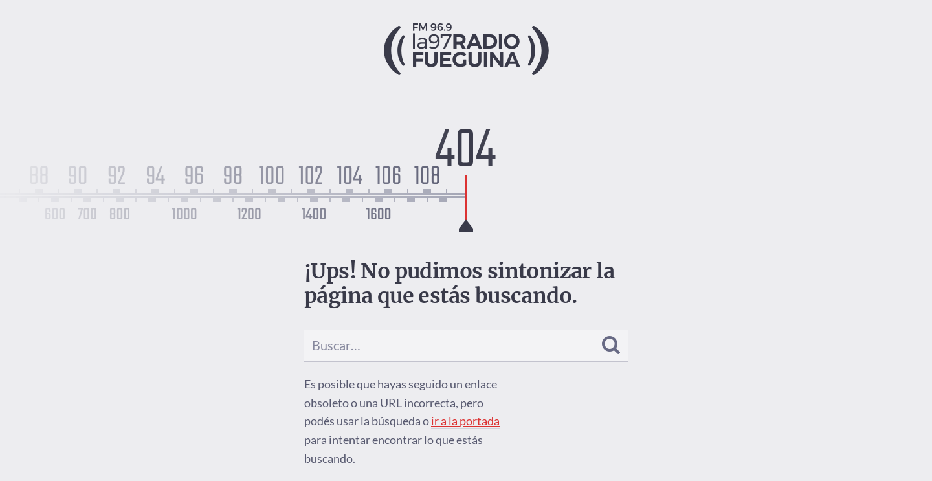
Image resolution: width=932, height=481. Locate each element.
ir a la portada (465, 421)
